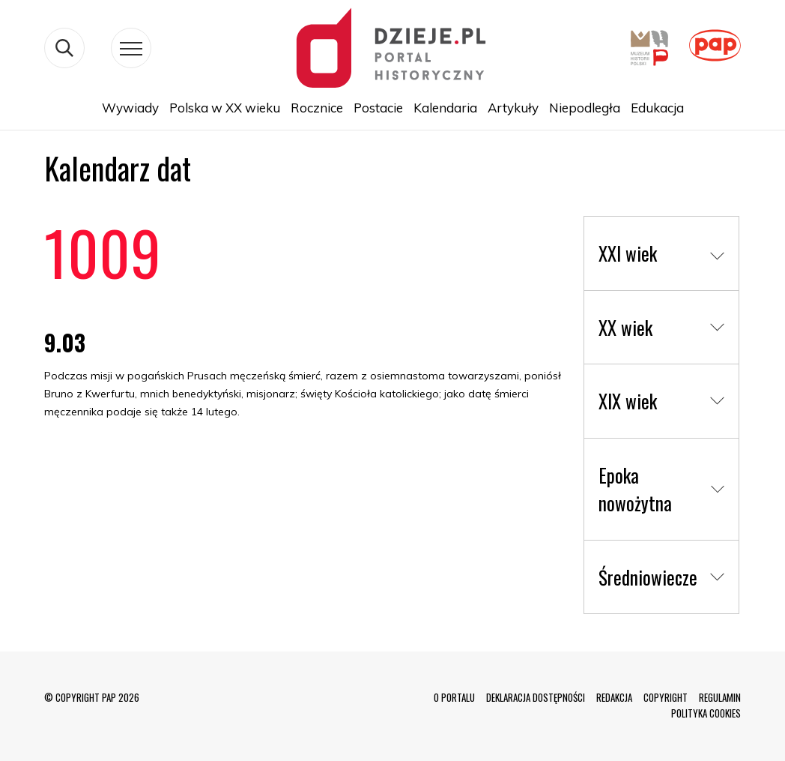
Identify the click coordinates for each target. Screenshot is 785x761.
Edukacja (657, 107)
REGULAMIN (720, 697)
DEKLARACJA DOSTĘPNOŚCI (535, 697)
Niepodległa (584, 107)
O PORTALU (454, 697)
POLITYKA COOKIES (706, 713)
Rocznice (317, 107)
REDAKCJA (614, 697)
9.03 (64, 342)
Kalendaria (445, 107)
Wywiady (130, 107)
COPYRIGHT (665, 697)
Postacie (378, 107)
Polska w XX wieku (224, 107)
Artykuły (513, 107)
